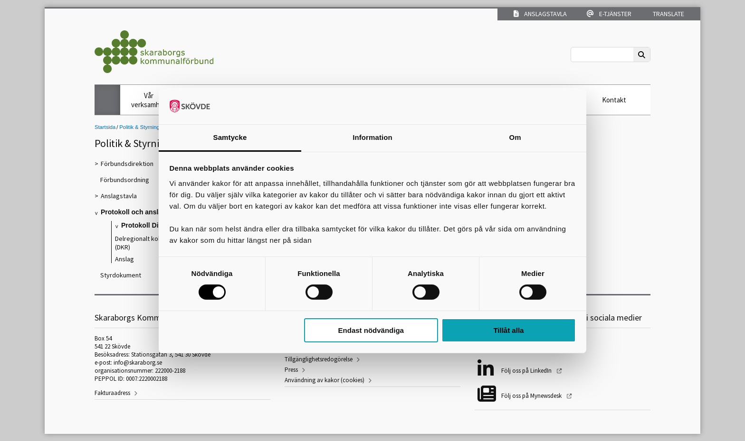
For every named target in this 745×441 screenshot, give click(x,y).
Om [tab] (515, 137)
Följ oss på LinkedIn (527, 371)
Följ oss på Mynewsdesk (532, 396)
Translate (667, 13)
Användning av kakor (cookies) (324, 380)
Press (291, 370)
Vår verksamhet (148, 100)
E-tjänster (609, 13)
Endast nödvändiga (371, 330)
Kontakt (614, 99)
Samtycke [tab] (230, 137)
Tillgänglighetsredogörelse (319, 359)
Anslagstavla (540, 13)
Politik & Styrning (139, 127)
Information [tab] (372, 137)
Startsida (105, 127)
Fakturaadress (112, 393)
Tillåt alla (508, 330)
